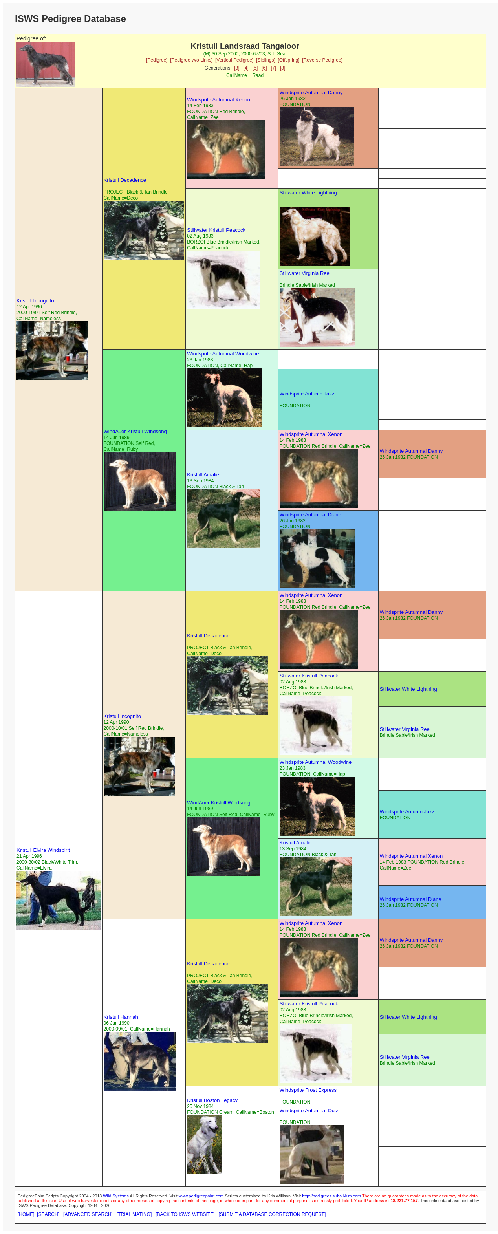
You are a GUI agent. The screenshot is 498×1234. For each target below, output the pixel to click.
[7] (273, 68)
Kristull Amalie (203, 475)
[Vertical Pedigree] (234, 60)
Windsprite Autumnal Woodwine (223, 354)
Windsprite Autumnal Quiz (309, 1110)
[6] (264, 68)
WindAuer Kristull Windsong (135, 431)
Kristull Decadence (125, 180)
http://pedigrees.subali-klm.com (331, 1196)
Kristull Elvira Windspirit (43, 850)
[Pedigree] (157, 60)
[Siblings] (265, 60)
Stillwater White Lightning (308, 193)
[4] (246, 68)
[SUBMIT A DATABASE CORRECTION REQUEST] (272, 1214)
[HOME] (26, 1214)
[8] (282, 68)
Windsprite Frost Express (308, 1090)
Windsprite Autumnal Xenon (218, 100)
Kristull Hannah (121, 1017)
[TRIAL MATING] (134, 1214)
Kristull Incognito (35, 301)
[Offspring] (288, 60)
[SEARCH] (48, 1214)
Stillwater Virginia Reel (305, 273)
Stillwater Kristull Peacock (216, 230)
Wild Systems (116, 1196)
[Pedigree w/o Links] (191, 60)
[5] (255, 68)
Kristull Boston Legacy (212, 1100)
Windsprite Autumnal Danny (311, 92)
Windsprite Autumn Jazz (307, 394)
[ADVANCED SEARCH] (88, 1214)
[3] (236, 68)
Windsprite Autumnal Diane (310, 515)
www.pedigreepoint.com (201, 1196)
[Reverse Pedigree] (322, 60)
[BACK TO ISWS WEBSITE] (185, 1214)
